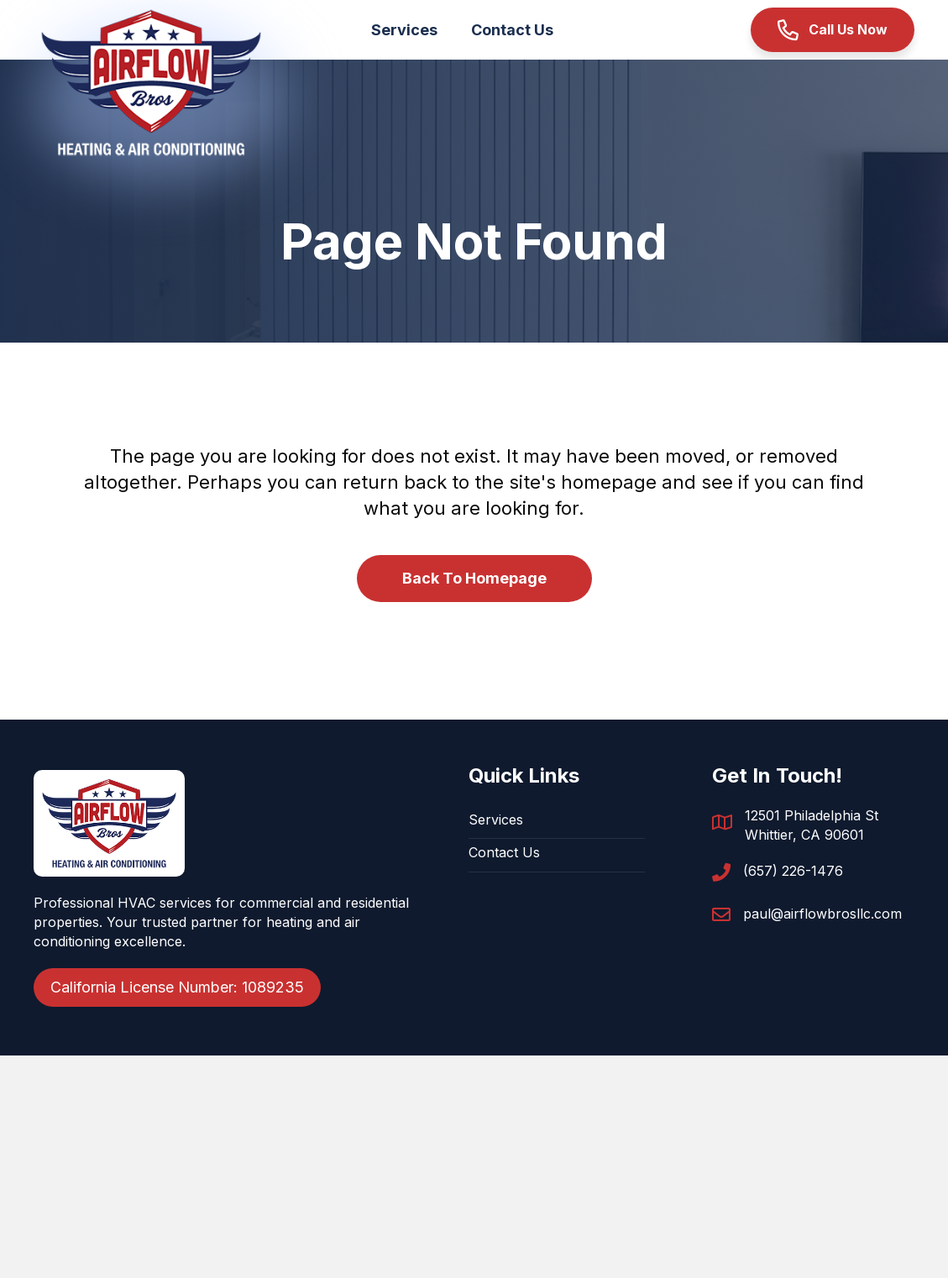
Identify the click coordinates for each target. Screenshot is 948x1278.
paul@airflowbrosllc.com (822, 913)
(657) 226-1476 (793, 870)
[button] (832, 30)
